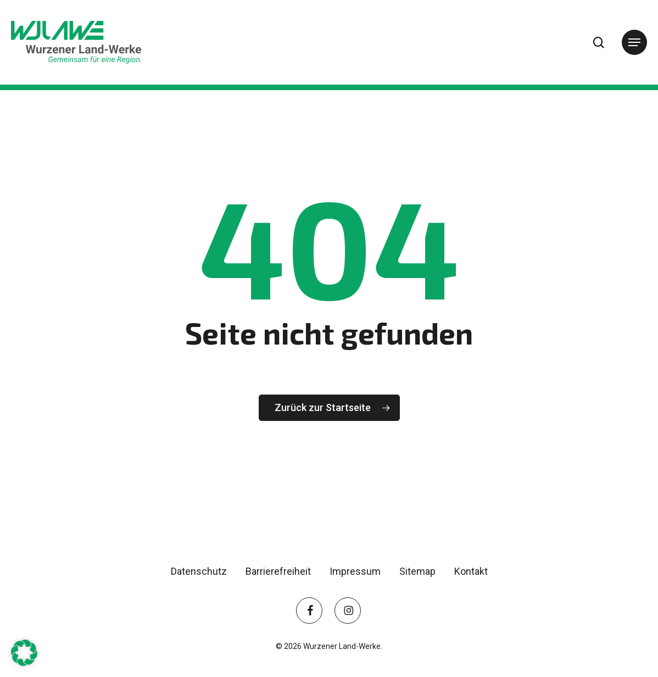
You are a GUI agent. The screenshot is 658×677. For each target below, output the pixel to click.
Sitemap (417, 571)
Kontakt (471, 571)
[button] (634, 42)
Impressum (355, 571)
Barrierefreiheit (278, 571)
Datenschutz (199, 571)
